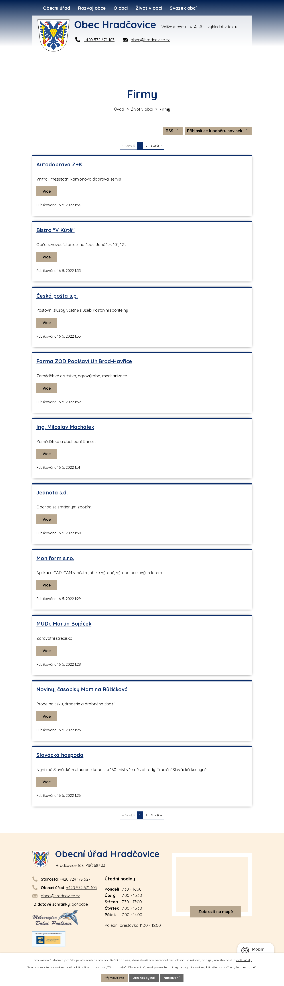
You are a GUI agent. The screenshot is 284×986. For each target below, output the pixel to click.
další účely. (244, 960)
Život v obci (149, 8)
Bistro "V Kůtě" (55, 230)
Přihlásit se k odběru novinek (218, 130)
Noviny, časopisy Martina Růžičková (82, 689)
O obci (121, 8)
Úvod (119, 109)
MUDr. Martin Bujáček (63, 623)
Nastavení (171, 978)
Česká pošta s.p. (57, 296)
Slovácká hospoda (59, 755)
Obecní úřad (56, 8)
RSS (173, 130)
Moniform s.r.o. (55, 558)
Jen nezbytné (144, 978)
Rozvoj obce (92, 8)
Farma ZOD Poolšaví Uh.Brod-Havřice (84, 361)
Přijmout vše (114, 978)
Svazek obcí (183, 8)
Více (46, 191)
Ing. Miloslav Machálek (65, 427)
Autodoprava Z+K (59, 164)
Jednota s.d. (52, 492)
